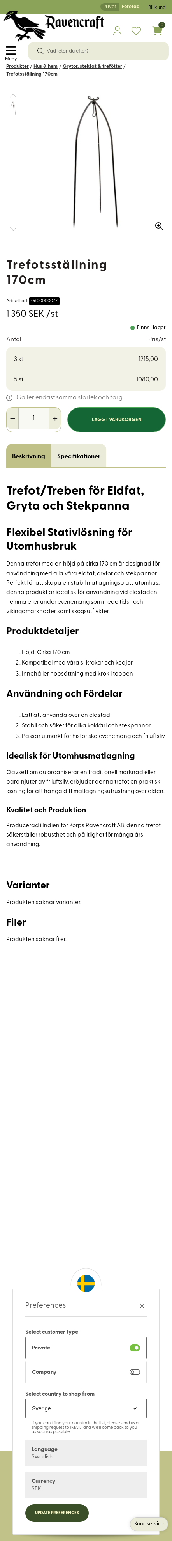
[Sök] (40, 51)
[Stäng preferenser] (142, 1306)
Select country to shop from (60, 1394)
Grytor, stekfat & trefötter (92, 66)
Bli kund (157, 7)
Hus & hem (45, 66)
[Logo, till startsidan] (53, 26)
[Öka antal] (55, 418)
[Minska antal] (13, 418)
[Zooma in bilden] (156, 223)
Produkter (17, 66)
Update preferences (57, 1513)
